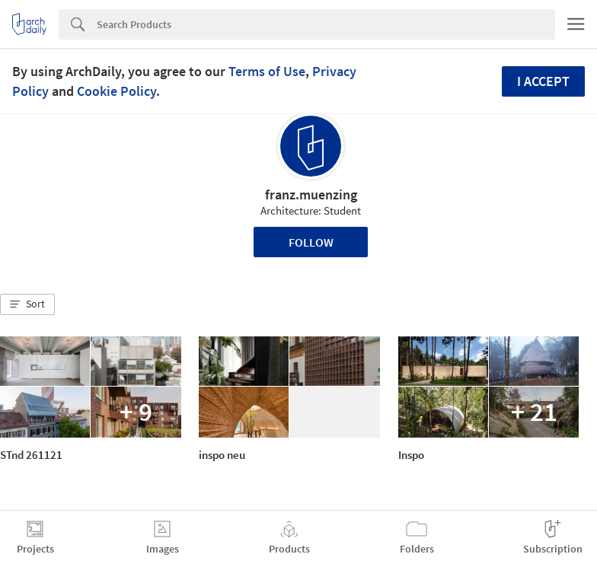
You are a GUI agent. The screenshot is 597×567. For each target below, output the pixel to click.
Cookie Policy (116, 91)
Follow (311, 242)
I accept (543, 81)
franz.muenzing (311, 194)
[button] (27, 304)
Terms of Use (266, 71)
